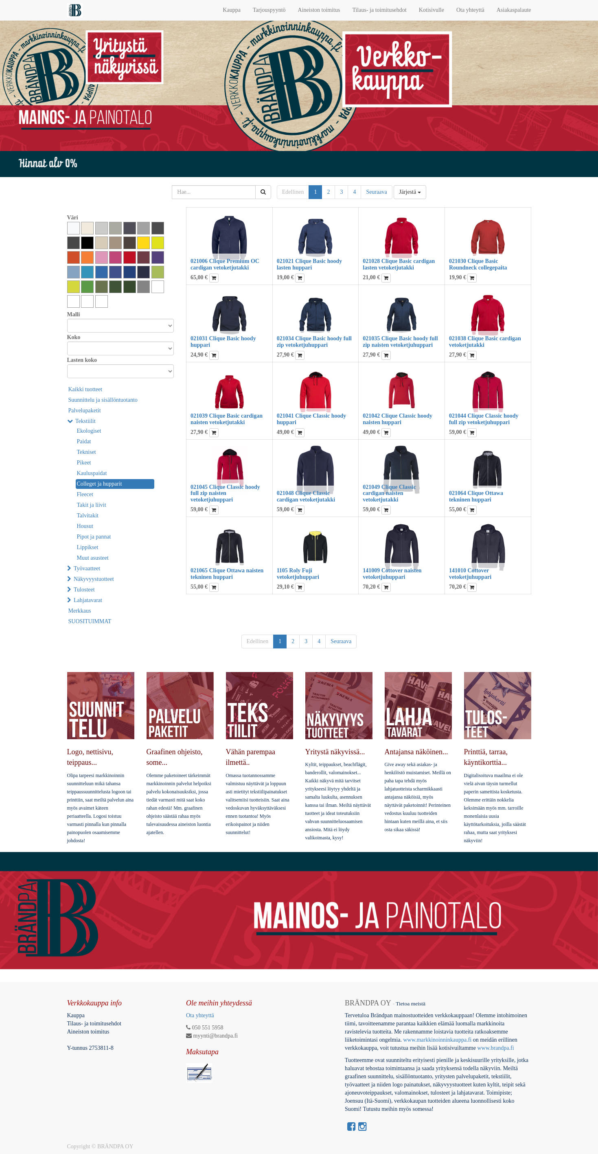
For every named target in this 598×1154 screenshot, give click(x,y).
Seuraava (376, 192)
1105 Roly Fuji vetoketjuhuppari (298, 573)
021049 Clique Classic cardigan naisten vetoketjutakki (389, 493)
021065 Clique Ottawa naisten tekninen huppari (227, 573)
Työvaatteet (87, 568)
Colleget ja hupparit (99, 484)
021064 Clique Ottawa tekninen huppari (476, 496)
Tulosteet (84, 590)
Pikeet (84, 463)
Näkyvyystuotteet (94, 579)
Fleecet (85, 494)
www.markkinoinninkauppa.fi (437, 1040)
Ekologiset (89, 431)
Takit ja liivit (91, 505)
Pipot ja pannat (94, 537)
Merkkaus (79, 611)
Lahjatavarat (88, 600)
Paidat (84, 441)
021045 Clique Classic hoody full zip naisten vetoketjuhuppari (225, 493)
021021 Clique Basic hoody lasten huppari (309, 264)
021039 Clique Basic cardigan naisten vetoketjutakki (227, 419)
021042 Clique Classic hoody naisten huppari (397, 419)
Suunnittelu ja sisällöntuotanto (103, 400)
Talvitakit (88, 515)
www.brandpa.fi (496, 1048)
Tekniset (86, 452)
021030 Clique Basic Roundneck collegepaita (478, 264)
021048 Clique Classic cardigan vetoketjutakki (306, 496)
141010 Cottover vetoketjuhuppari (470, 573)
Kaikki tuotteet (85, 389)
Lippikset (88, 547)
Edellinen (293, 192)
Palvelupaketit (84, 410)
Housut (85, 526)
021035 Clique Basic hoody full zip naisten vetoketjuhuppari (400, 341)
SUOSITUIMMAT (90, 621)
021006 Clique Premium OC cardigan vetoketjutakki (225, 264)
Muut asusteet (93, 558)
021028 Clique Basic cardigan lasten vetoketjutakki (399, 264)
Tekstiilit (85, 421)
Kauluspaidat (92, 473)
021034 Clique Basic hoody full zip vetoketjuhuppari (314, 341)
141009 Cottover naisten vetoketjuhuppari (392, 573)
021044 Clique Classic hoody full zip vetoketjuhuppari (484, 419)
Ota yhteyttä (200, 1015)
